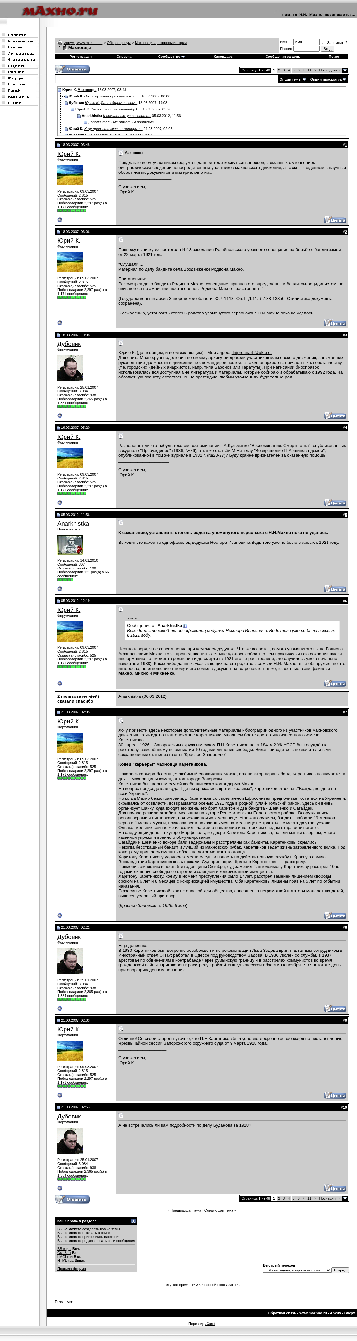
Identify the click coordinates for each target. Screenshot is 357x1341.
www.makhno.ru (313, 1313)
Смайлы (64, 1253)
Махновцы (87, 90)
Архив (335, 1313)
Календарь (223, 56)
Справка (124, 56)
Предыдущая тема (186, 1210)
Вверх (349, 1313)
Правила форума (71, 1269)
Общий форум (119, 43)
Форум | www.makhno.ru (83, 43)
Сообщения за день (282, 56)
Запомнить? (334, 43)
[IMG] (61, 1256)
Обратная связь (282, 1313)
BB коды (64, 1249)
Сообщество (171, 56)
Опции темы (290, 79)
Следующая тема (218, 1210)
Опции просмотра (326, 79)
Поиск (334, 56)
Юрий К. (68, 153)
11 (309, 70)
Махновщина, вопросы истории (161, 43)
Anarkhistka (73, 523)
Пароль (286, 49)
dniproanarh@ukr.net (252, 352)
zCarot (210, 1324)
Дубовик (69, 343)
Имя (283, 42)
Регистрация (80, 56)
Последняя (329, 70)
